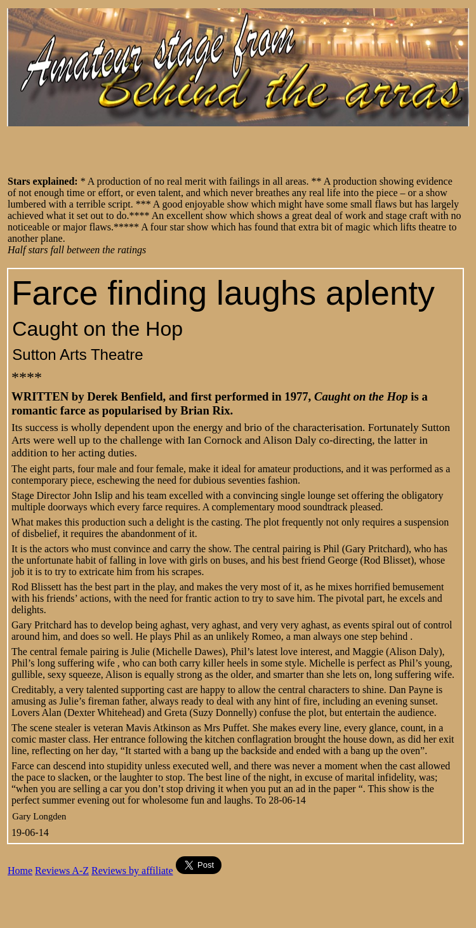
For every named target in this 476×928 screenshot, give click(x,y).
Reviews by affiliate (132, 870)
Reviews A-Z (62, 870)
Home (20, 870)
